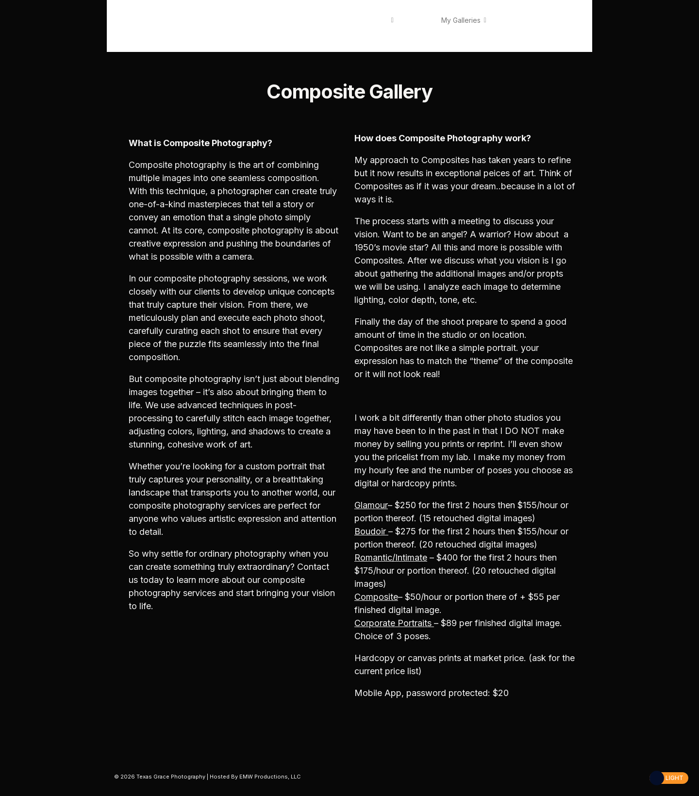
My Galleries (461, 20)
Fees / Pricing (518, 20)
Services (417, 20)
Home (306, 20)
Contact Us (319, 32)
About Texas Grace (357, 20)
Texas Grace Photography (157, 25)
